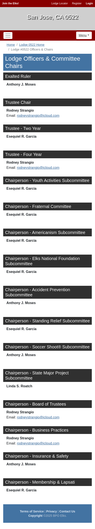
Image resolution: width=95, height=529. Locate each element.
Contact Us (67, 511)
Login (89, 3)
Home (11, 44)
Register (77, 3)
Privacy (51, 511)
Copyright (35, 515)
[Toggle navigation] (7, 35)
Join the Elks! (10, 3)
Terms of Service (32, 511)
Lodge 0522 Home (31, 44)
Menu (83, 35)
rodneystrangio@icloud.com (38, 115)
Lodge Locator (59, 3)
